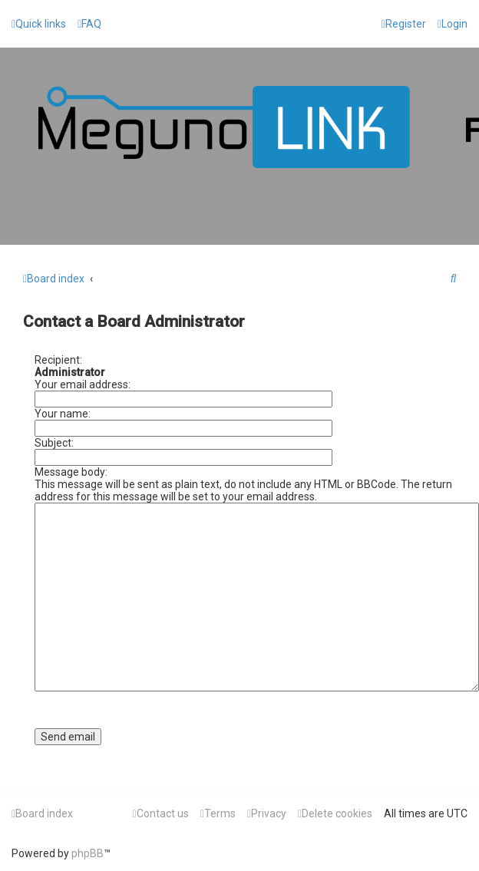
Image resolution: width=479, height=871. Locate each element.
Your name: (63, 413)
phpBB (87, 853)
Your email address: (82, 384)
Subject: (54, 443)
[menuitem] (89, 24)
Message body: (71, 472)
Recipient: (58, 360)
